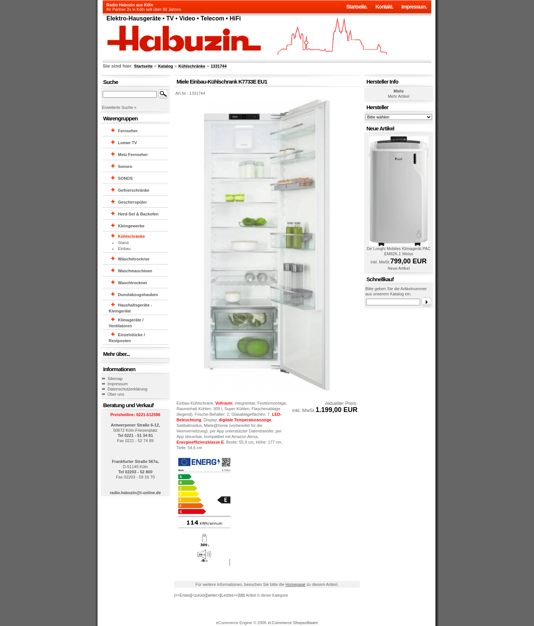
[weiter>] (213, 595)
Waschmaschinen (135, 271)
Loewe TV (127, 142)
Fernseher (128, 131)
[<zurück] (199, 595)
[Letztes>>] (230, 595)
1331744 (219, 66)
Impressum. (414, 7)
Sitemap (115, 378)
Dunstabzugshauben (138, 294)
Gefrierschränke (133, 190)
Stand (123, 242)
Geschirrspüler (132, 202)
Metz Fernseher (133, 154)
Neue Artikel (398, 268)
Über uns (116, 394)
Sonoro (125, 166)
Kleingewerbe (131, 226)
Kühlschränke (191, 66)
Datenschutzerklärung (127, 389)
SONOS (125, 178)
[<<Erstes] (182, 595)
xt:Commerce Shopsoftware (293, 622)
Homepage (296, 584)
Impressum (118, 384)
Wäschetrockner (134, 259)
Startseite (143, 66)
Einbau (124, 248)
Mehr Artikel (398, 96)
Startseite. (356, 7)
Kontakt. (384, 7)
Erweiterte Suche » (119, 107)
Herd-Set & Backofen (138, 214)
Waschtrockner (132, 282)
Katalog (165, 66)
